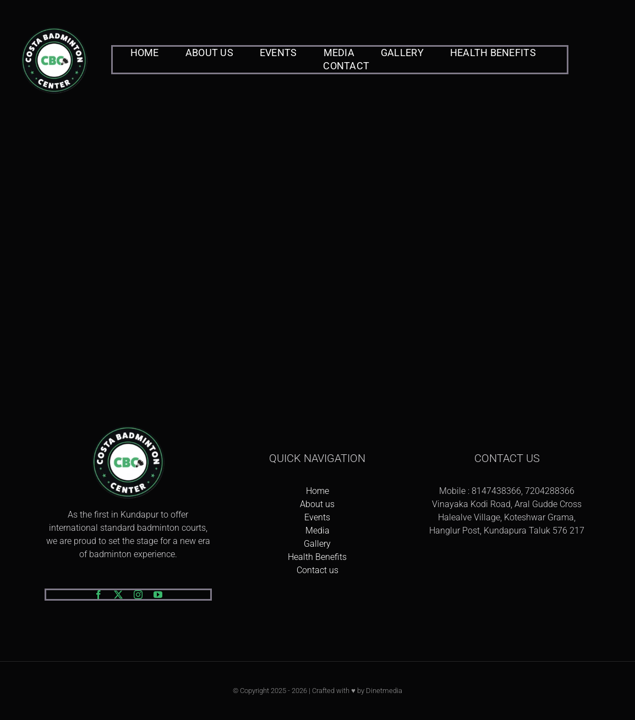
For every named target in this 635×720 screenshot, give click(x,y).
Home (317, 491)
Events (317, 517)
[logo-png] (54, 27)
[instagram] (138, 594)
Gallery (317, 543)
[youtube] (158, 594)
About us (317, 504)
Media (317, 530)
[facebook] (98, 594)
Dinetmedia (384, 690)
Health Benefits (317, 557)
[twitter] (118, 594)
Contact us (317, 570)
